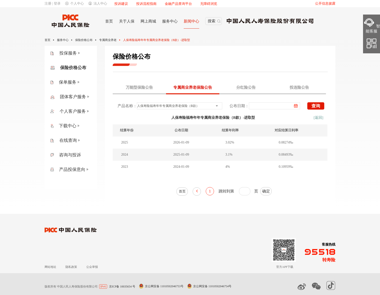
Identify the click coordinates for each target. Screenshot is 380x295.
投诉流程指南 (146, 4)
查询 (315, 106)
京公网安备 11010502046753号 (164, 286)
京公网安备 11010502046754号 (212, 286)
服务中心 (63, 40)
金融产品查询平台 (178, 4)
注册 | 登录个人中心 (64, 3)
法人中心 (97, 3)
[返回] (318, 118)
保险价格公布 (84, 40)
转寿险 (328, 259)
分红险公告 (246, 87)
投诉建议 (121, 4)
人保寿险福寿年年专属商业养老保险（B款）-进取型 (156, 40)
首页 (47, 40)
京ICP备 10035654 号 (122, 286)
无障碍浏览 (208, 4)
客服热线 (328, 244)
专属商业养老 (108, 40)
